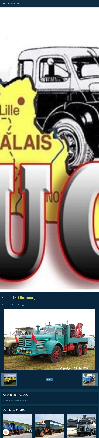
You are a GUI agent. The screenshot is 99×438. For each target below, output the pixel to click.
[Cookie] (6, 432)
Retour (49, 379)
